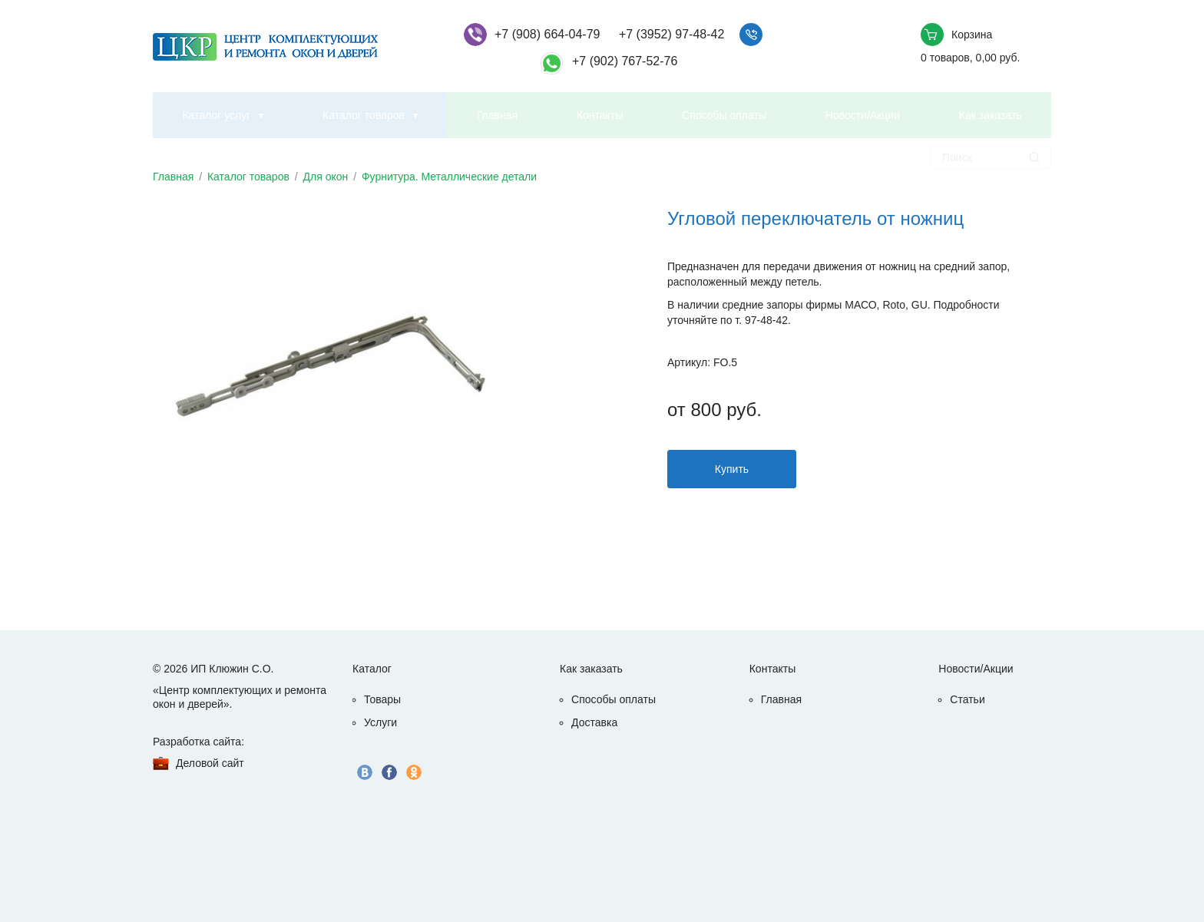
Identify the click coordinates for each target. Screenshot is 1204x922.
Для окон (326, 176)
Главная (497, 115)
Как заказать (990, 115)
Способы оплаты (724, 115)
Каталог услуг (216, 115)
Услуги (380, 722)
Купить (732, 469)
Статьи (967, 699)
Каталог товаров (363, 115)
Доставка (594, 722)
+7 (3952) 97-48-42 (671, 34)
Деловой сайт (210, 763)
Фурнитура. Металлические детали (449, 176)
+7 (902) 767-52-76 (624, 61)
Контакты (600, 115)
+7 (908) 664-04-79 (547, 34)
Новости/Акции (862, 115)
